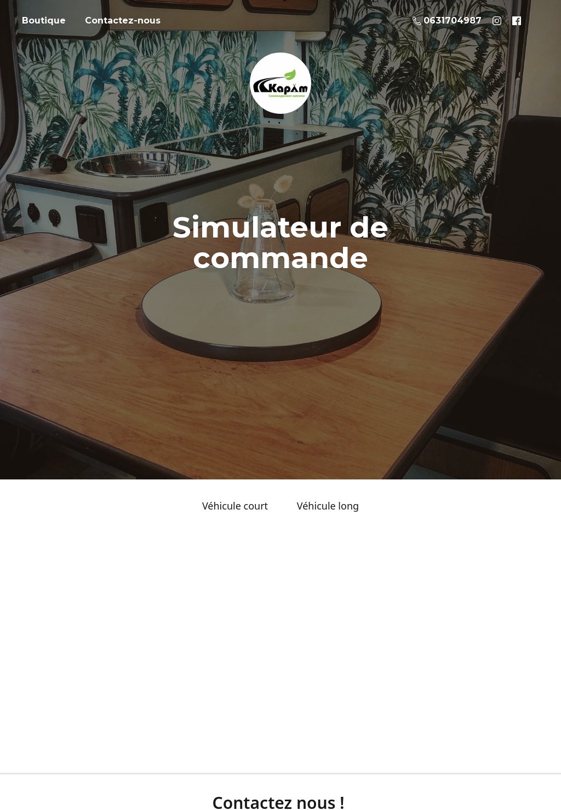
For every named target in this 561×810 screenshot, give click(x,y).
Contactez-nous (123, 20)
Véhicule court (235, 505)
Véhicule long (328, 505)
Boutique (44, 20)
